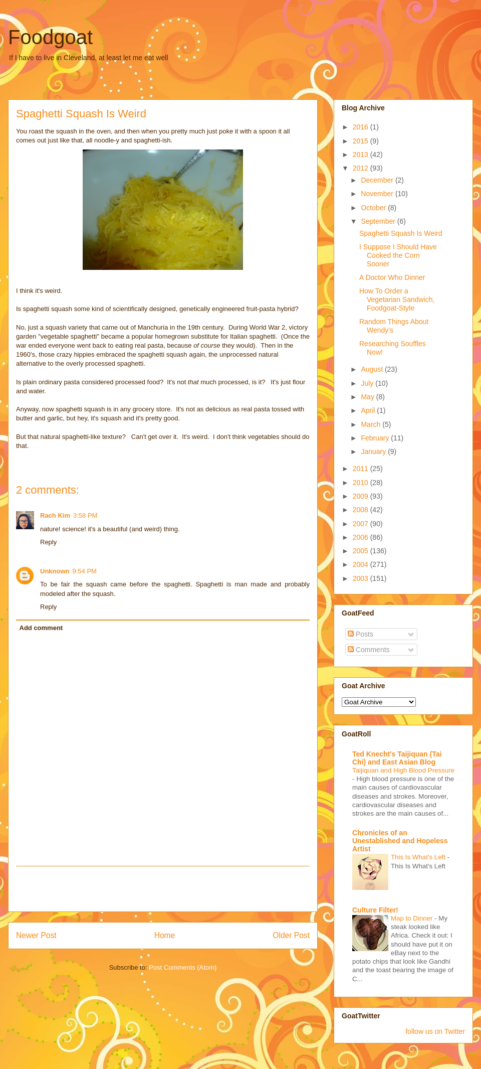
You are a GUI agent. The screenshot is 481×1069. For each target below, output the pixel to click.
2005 (361, 551)
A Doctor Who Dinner (392, 277)
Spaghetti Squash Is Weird (400, 233)
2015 (361, 141)
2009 (361, 496)
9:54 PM (85, 571)
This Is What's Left (419, 857)
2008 (361, 510)
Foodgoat (50, 37)
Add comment (41, 628)
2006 (361, 537)
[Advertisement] (163, 889)
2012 (361, 168)
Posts (360, 634)
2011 (361, 469)
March (371, 424)
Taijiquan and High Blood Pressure (403, 770)
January (374, 451)
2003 (361, 578)
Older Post (291, 935)
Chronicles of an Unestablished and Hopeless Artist (400, 841)
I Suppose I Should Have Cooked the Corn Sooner (398, 255)
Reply (48, 542)
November (378, 194)
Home (164, 935)
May (368, 397)
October (374, 208)
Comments (369, 650)
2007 (361, 524)
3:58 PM (85, 515)
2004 (361, 564)
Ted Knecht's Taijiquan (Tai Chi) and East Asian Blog (396, 758)
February (376, 438)
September (379, 221)
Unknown (55, 571)
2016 (361, 127)
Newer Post (36, 935)
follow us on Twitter (435, 1031)
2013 (361, 154)
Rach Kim (55, 515)
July (368, 383)
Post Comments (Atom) (182, 967)
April (369, 410)
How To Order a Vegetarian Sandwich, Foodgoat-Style (396, 299)
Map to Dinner (412, 918)
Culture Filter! (375, 910)
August (372, 369)
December (378, 180)
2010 (361, 483)
